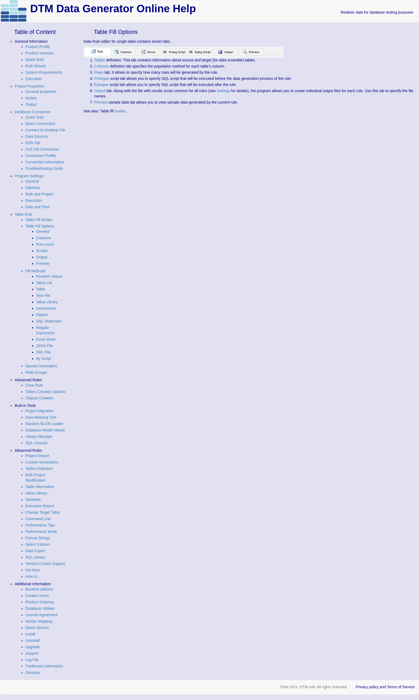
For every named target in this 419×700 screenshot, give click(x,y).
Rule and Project (39, 194)
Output (31, 104)
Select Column (37, 544)
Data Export (35, 551)
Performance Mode (41, 531)
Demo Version (37, 628)
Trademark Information (44, 666)
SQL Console (36, 443)
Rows (98, 72)
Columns (43, 238)
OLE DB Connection (42, 149)
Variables (33, 499)
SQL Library (35, 557)
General (32, 181)
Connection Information (44, 162)
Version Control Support (45, 563)
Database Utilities (40, 608)
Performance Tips (40, 525)
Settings (223, 91)
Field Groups (36, 372)
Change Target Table (42, 512)
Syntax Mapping (38, 621)
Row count (45, 244)
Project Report (37, 456)
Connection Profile (40, 156)
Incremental (46, 308)
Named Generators (41, 366)
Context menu (37, 595)
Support (31, 653)
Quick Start (34, 59)
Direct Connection (40, 123)
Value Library (47, 302)
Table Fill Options (39, 226)
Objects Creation (39, 398)
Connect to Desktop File (45, 130)
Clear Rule (34, 385)
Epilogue (101, 84)
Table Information (39, 487)
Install (30, 634)
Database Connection (33, 112)
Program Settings (29, 176)
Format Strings (37, 538)
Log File (32, 660)
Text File (43, 295)
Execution (33, 79)
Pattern (42, 315)
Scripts (31, 98)
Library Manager (39, 436)
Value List (44, 283)
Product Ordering (39, 602)
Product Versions (39, 53)
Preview (42, 263)
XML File (43, 352)
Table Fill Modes (38, 220)
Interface (32, 188)
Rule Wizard (35, 66)
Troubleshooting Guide (44, 168)
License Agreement (41, 615)
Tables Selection (39, 468)
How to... (32, 576)
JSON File (44, 346)
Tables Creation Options (45, 392)
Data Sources (36, 136)
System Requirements (43, 72)
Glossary (32, 672)
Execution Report (39, 506)
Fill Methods (35, 271)
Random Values (49, 276)
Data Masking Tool (40, 417)
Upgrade (32, 647)
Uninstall (32, 640)
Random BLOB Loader (44, 424)
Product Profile (37, 47)
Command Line (38, 519)
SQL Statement (48, 321)
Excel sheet (45, 339)
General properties (40, 91)
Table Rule (23, 214)
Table (40, 289)
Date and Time (37, 207)
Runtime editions (39, 589)
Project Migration (39, 411)
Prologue (101, 78)
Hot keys (32, 570)
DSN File (32, 143)
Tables (99, 60)
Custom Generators (41, 462)
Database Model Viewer (45, 430)
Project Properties (29, 86)
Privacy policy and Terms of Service (385, 687)
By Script (43, 358)
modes (120, 111)
